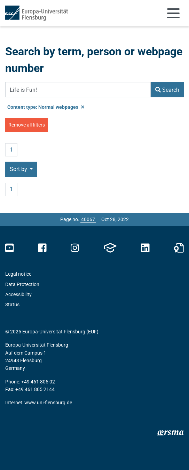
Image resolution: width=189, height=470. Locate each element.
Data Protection (22, 284)
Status (12, 304)
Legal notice (18, 274)
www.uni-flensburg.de (48, 402)
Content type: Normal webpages (45, 107)
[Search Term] (78, 89)
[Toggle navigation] (173, 13)
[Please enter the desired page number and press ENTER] (88, 219)
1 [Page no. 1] (11, 149)
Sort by (19, 169)
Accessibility (18, 294)
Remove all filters (26, 125)
